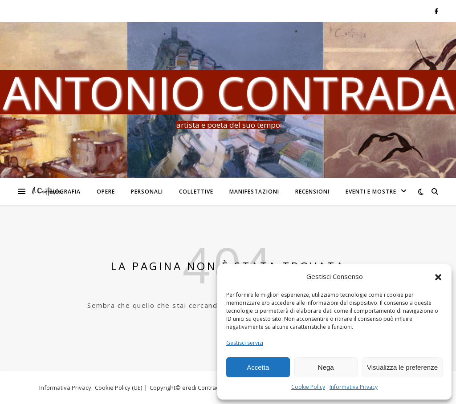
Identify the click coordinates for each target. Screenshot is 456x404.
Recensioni (312, 191)
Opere (106, 191)
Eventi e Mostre (371, 191)
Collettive (196, 191)
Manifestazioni (254, 191)
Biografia (65, 191)
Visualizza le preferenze (402, 367)
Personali (147, 191)
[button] (438, 276)
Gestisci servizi (244, 343)
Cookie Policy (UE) (118, 388)
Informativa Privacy (354, 387)
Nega (326, 367)
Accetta (258, 367)
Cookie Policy (308, 387)
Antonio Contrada (228, 92)
